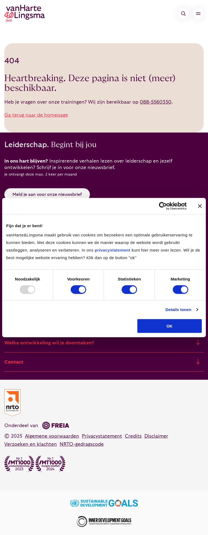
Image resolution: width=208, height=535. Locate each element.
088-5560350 (155, 102)
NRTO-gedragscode (82, 444)
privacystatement (112, 249)
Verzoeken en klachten (30, 444)
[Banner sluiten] (200, 206)
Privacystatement (102, 436)
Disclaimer (156, 436)
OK (170, 325)
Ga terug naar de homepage (36, 115)
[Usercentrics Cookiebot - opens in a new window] (163, 206)
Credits (133, 436)
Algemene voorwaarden (52, 436)
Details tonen (178, 309)
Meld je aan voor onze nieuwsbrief (47, 194)
